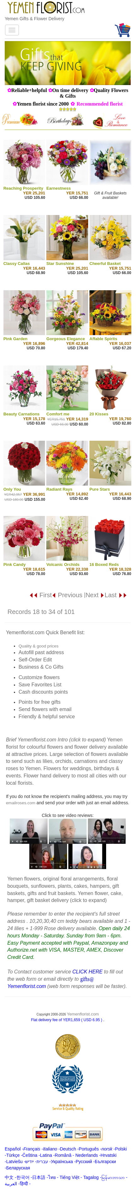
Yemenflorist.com (83, 1014)
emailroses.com (20, 802)
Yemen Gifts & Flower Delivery (34, 18)
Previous (67, 595)
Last (116, 595)
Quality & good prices (39, 646)
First (40, 595)
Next (95, 595)
